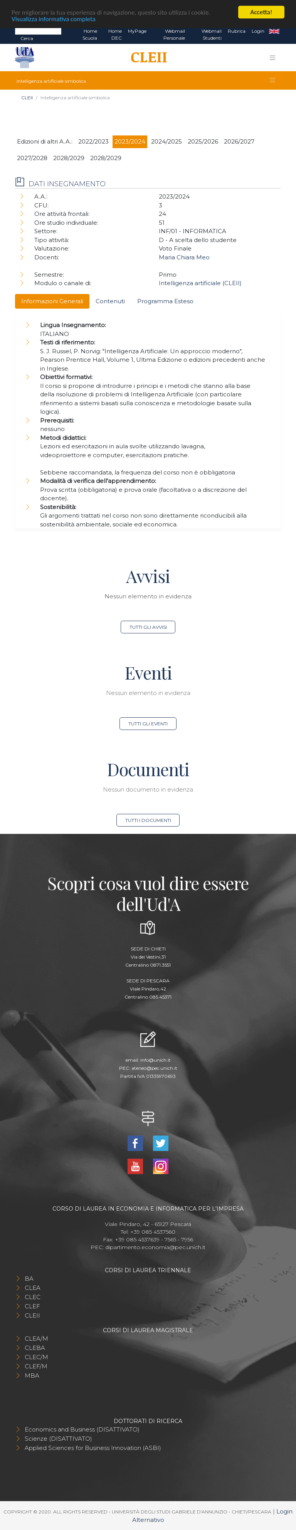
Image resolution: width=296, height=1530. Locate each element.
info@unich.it (155, 1060)
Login (258, 31)
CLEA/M (36, 1338)
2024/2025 (166, 141)
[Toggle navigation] (272, 57)
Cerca (26, 38)
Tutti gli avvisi (148, 627)
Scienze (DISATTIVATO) (58, 1438)
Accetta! (261, 12)
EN (274, 31)
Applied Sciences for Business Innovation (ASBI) (93, 1447)
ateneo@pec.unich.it (154, 1068)
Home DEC (115, 34)
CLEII (27, 97)
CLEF (32, 1306)
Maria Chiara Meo (184, 257)
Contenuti (110, 301)
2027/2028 (32, 158)
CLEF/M (36, 1366)
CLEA (32, 1287)
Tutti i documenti (148, 820)
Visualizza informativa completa (54, 19)
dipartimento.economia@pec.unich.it (155, 1247)
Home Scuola (89, 34)
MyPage (137, 31)
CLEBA (35, 1347)
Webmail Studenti (212, 34)
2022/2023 (93, 141)
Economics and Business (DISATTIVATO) (82, 1429)
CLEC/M (36, 1357)
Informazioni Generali (52, 301)
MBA (32, 1375)
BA (29, 1278)
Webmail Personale (174, 34)
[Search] (38, 31)
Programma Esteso (165, 301)
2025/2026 (203, 141)
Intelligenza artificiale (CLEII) (200, 283)
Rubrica (237, 31)
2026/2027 (239, 141)
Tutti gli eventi (148, 724)
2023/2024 (129, 141)
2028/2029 (68, 158)
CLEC (32, 1297)
